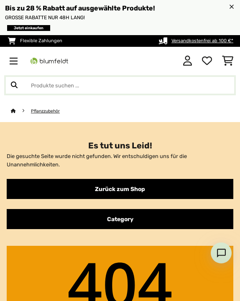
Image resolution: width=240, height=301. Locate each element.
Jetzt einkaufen (28, 28)
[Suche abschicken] (14, 85)
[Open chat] (221, 252)
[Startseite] (21, 111)
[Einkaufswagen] (227, 61)
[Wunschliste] (207, 61)
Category (120, 219)
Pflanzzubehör (45, 111)
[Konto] (187, 61)
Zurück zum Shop (120, 189)
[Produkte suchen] (120, 85)
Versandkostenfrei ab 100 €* (202, 40)
